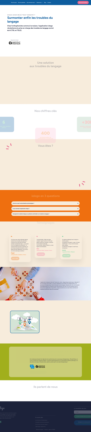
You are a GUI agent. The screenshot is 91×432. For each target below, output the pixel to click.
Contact (49, 2)
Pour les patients (21, 2)
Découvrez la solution (83, 2)
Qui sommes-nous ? (31, 2)
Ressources (39, 2)
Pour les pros (14, 2)
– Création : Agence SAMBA (49, 429)
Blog (45, 2)
